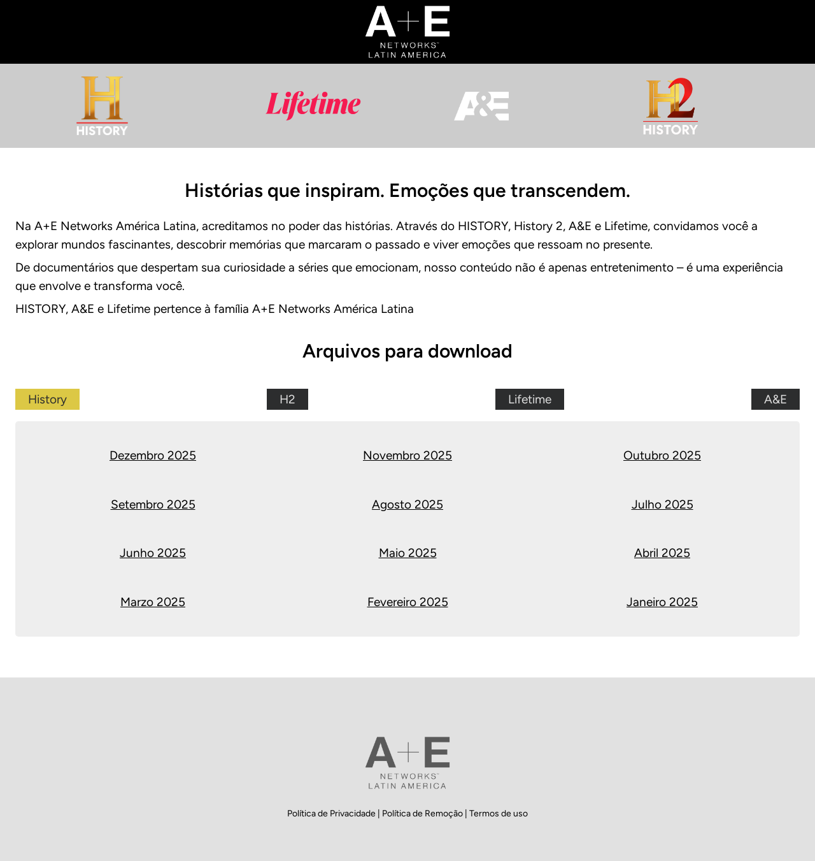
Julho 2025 (662, 504)
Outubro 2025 (662, 455)
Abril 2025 (662, 553)
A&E (775, 399)
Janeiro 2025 (662, 602)
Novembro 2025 (407, 455)
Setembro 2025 (153, 504)
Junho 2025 (153, 553)
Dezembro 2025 (153, 455)
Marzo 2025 (152, 602)
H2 (287, 399)
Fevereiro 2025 (407, 602)
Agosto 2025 (407, 504)
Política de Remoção (423, 813)
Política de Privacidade (332, 813)
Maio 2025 (408, 553)
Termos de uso (498, 813)
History (47, 399)
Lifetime (529, 399)
